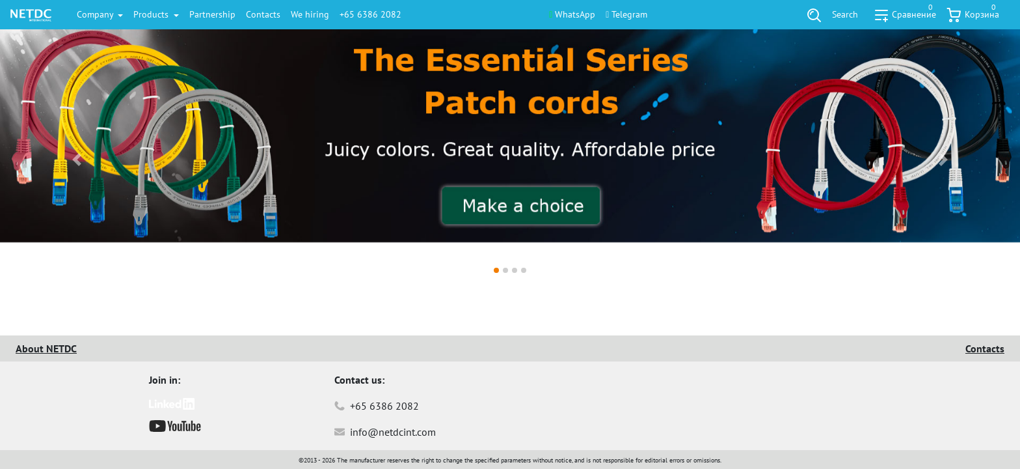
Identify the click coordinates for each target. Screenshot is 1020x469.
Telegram (626, 14)
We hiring (310, 14)
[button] (76, 159)
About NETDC (46, 348)
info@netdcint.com (385, 431)
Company (96, 14)
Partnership (212, 14)
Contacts (263, 14)
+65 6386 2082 (370, 14)
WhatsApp (572, 14)
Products (152, 14)
